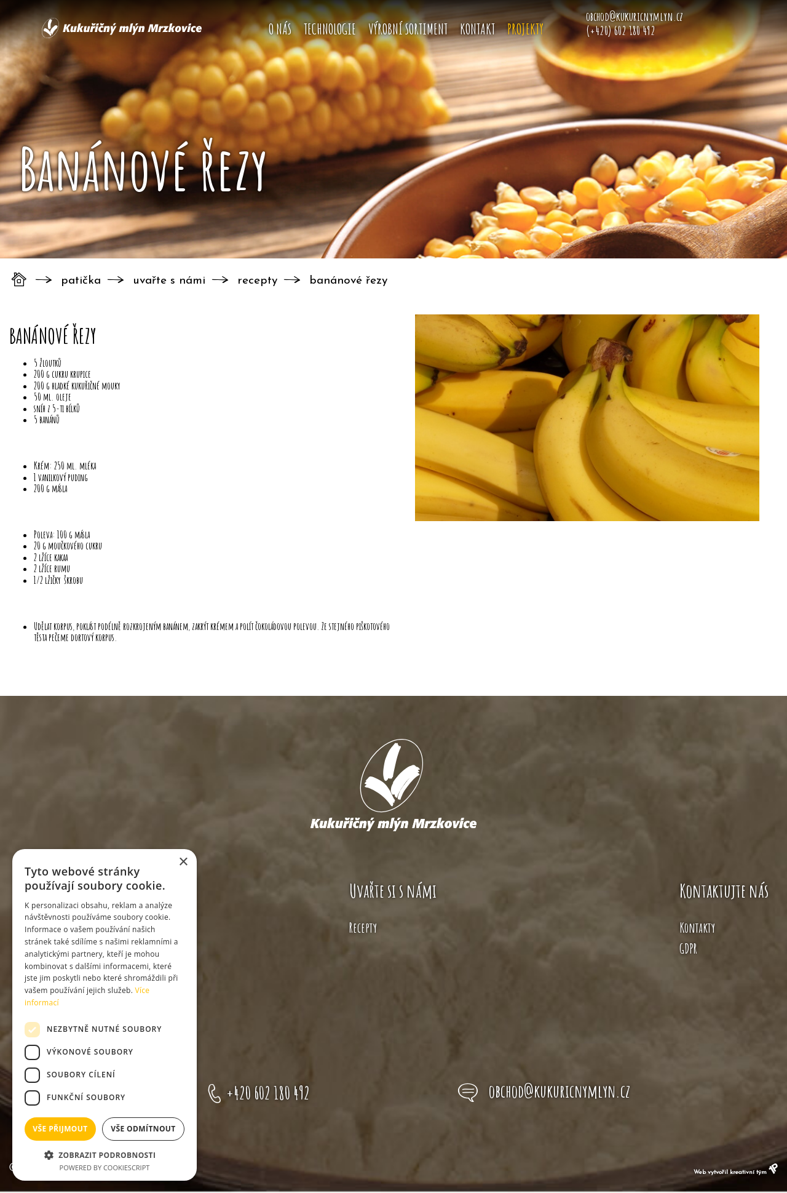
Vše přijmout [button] (60, 1128)
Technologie (330, 29)
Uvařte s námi (169, 281)
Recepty (257, 281)
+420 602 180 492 (268, 1093)
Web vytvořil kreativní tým (736, 1172)
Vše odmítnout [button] (143, 1128)
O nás (280, 29)
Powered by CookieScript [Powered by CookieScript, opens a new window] (105, 1167)
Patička (81, 281)
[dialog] (104, 1015)
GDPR (688, 948)
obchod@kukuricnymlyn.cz (559, 1091)
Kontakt (477, 29)
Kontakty (697, 927)
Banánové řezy (348, 281)
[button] (104, 1154)
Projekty (525, 29)
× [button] (183, 862)
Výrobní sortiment (408, 29)
